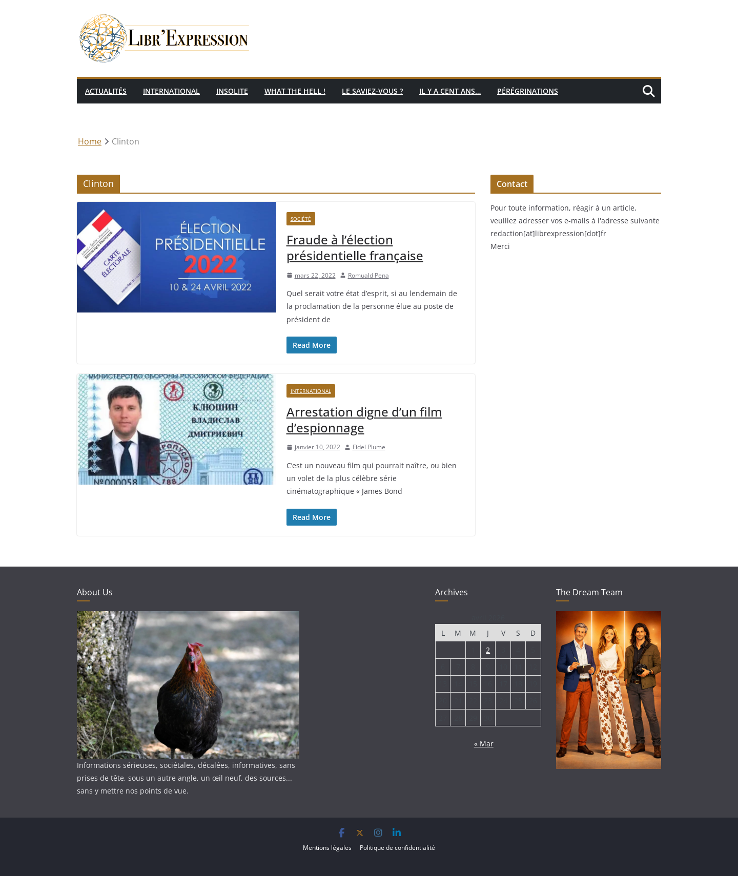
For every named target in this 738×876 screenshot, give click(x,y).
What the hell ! (294, 91)
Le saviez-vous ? (372, 91)
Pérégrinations (527, 91)
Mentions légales (327, 847)
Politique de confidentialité (397, 847)
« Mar (484, 743)
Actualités (106, 91)
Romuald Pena (368, 275)
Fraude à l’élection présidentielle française (354, 247)
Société (301, 218)
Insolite (232, 91)
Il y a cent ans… (450, 91)
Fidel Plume (369, 447)
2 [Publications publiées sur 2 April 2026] (488, 650)
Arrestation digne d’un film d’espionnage (364, 419)
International (171, 91)
